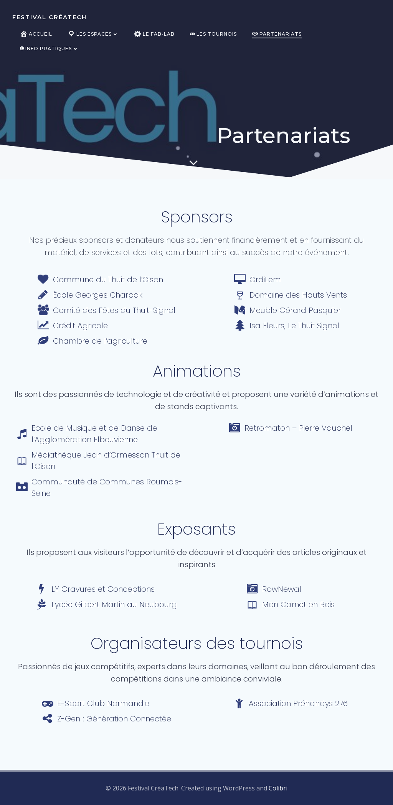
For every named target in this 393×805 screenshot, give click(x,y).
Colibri (278, 788)
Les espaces (93, 34)
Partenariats (277, 34)
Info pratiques (49, 48)
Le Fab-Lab (154, 34)
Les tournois (213, 34)
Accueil (36, 34)
